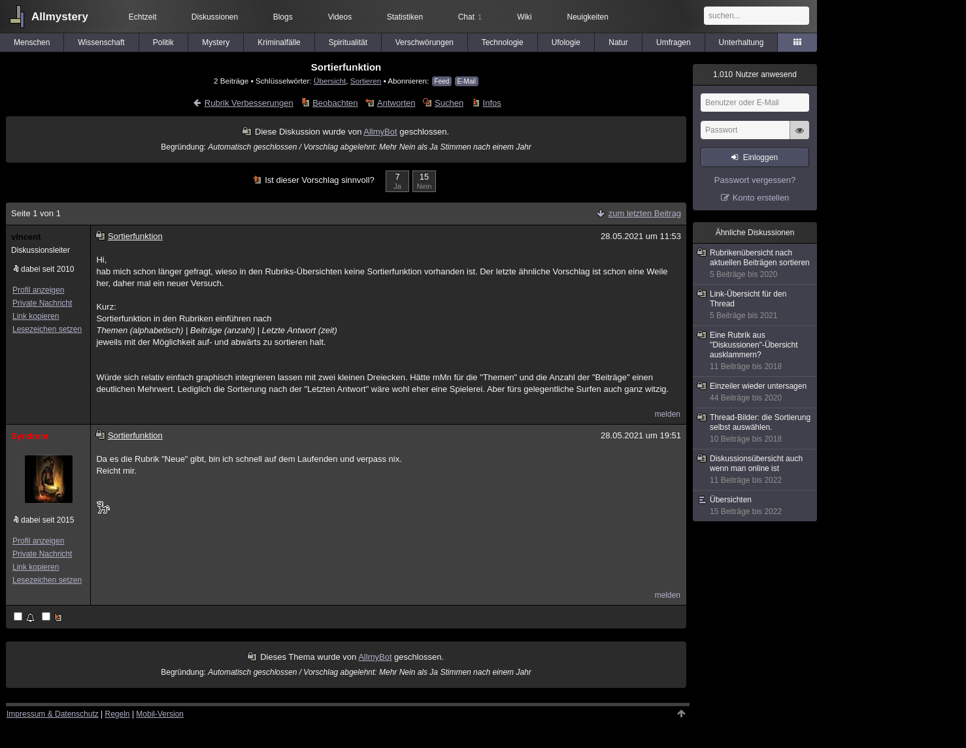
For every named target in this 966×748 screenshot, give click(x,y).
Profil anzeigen (38, 290)
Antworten (396, 103)
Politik (163, 42)
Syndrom (29, 436)
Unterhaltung (741, 42)
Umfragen (673, 42)
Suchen (449, 103)
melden (667, 414)
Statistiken (405, 17)
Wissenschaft (101, 42)
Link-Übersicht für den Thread (755, 305)
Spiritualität (348, 42)
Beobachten (335, 103)
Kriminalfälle (279, 42)
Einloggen (760, 157)
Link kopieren (35, 316)
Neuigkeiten (587, 17)
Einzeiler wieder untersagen (755, 392)
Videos (340, 17)
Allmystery (59, 16)
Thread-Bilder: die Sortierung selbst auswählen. (755, 428)
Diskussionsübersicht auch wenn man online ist (755, 469)
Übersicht (330, 80)
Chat (470, 17)
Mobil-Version (160, 714)
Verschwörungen (424, 42)
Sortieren (365, 80)
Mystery (215, 42)
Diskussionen (215, 17)
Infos (492, 103)
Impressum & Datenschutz (53, 714)
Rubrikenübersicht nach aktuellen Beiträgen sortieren (755, 264)
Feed (442, 81)
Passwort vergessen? (754, 180)
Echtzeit (143, 17)
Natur (617, 42)
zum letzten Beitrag (644, 213)
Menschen (32, 42)
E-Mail (467, 81)
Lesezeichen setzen (47, 329)
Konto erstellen (761, 198)
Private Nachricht (42, 303)
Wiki (524, 17)
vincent (26, 237)
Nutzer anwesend (755, 74)
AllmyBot (380, 132)
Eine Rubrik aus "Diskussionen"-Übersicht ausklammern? (755, 351)
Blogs (283, 17)
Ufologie (566, 42)
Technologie (503, 42)
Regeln (117, 714)
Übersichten (755, 506)
